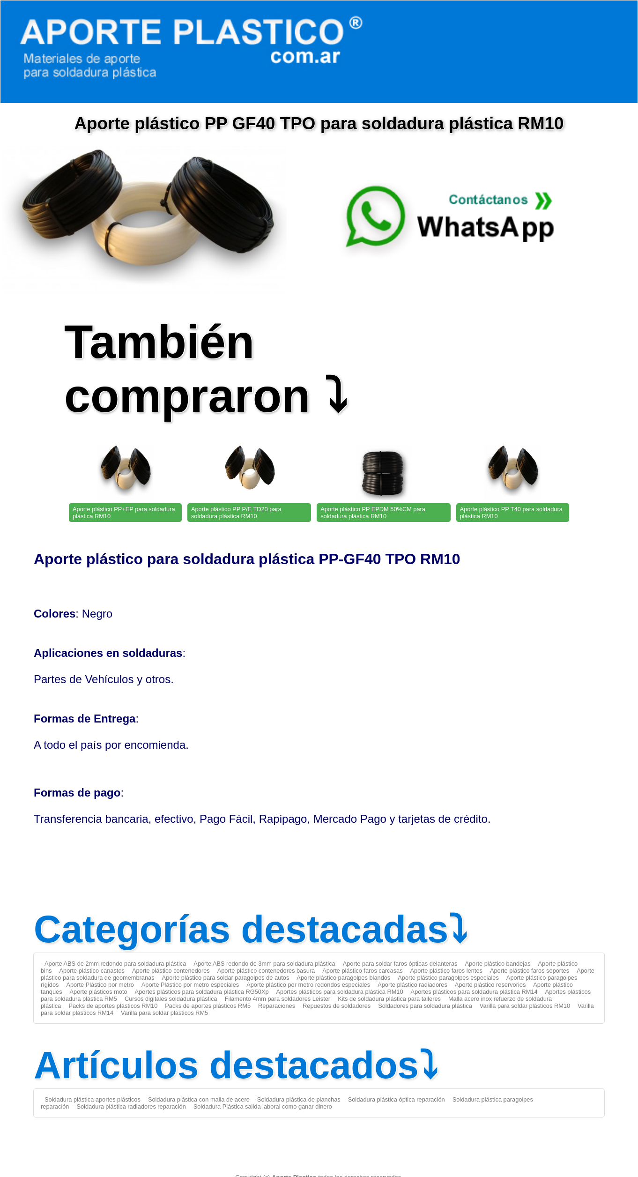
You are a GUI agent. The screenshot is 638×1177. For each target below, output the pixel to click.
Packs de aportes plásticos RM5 (208, 1005)
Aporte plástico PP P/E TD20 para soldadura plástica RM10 (236, 513)
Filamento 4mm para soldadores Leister (277, 998)
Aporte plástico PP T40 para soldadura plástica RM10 (511, 513)
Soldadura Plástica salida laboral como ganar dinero (262, 1106)
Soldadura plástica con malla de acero (199, 1099)
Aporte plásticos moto (98, 991)
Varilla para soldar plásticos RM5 (164, 1012)
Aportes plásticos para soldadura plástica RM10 (339, 991)
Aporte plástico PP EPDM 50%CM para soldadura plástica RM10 (372, 513)
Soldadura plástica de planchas (299, 1099)
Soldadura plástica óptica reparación (396, 1099)
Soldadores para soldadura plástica (425, 1005)
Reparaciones (276, 1005)
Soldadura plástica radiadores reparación (130, 1106)
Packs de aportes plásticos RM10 (112, 1005)
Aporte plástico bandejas (497, 963)
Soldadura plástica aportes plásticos (93, 1099)
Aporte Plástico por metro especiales (190, 984)
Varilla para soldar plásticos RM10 (525, 1005)
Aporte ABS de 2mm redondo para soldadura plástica (115, 963)
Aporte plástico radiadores (412, 984)
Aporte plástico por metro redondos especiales (308, 984)
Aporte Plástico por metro (100, 984)
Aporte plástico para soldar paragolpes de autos (225, 977)
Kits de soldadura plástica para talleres (389, 998)
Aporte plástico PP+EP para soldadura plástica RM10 (124, 513)
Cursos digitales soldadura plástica (171, 998)
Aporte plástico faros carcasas (362, 970)
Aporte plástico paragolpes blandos (343, 977)
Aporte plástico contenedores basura (266, 970)
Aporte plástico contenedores (171, 970)
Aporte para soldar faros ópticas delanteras (400, 963)
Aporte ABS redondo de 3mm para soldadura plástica (264, 963)
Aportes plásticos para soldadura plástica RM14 (474, 991)
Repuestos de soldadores (337, 1005)
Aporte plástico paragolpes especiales (448, 977)
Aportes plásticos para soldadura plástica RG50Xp (202, 991)
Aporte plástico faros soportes (529, 970)
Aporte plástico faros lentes (446, 970)
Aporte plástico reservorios (490, 984)
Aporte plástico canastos (91, 970)
